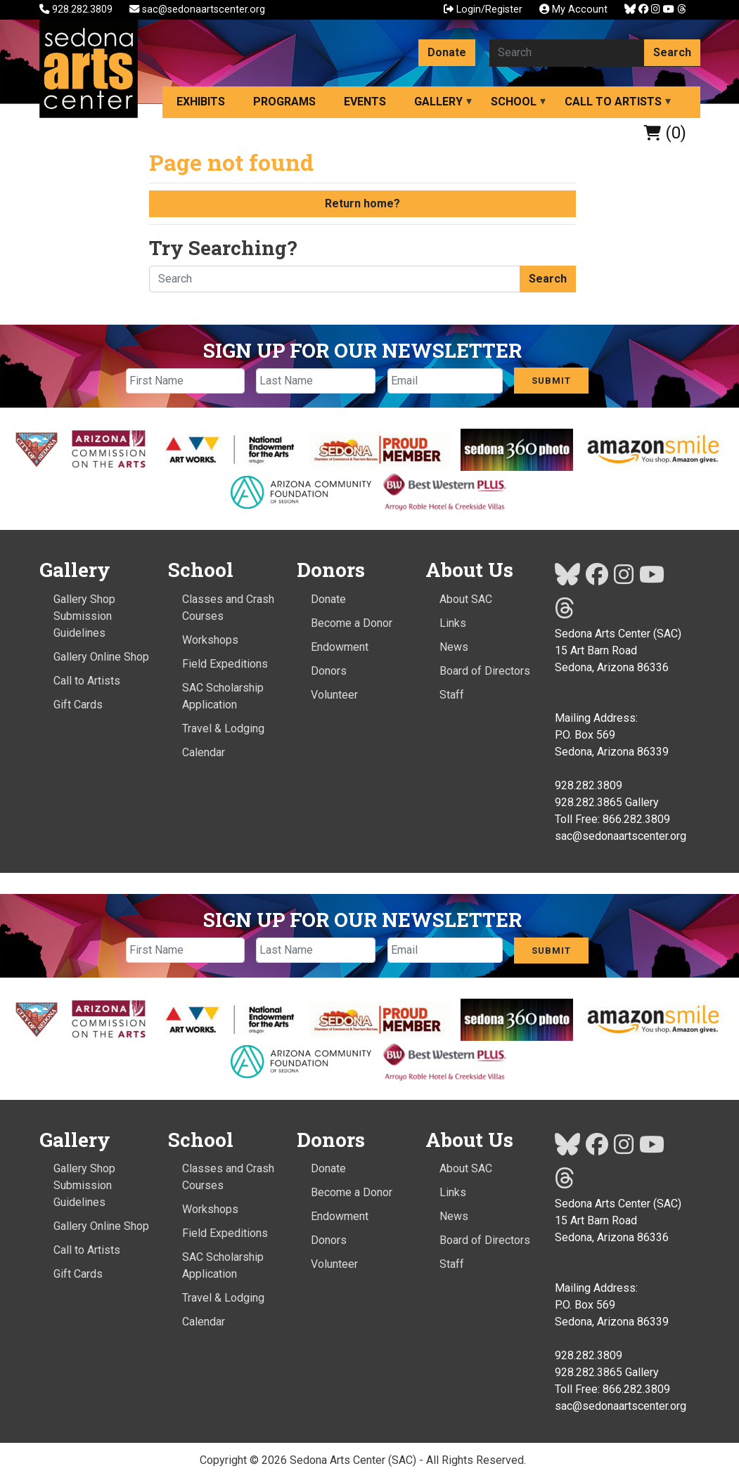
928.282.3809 (77, 9)
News (453, 647)
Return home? (362, 203)
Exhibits (200, 101)
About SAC (465, 599)
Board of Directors (484, 671)
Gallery (438, 101)
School (513, 101)
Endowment (339, 647)
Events (365, 101)
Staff (451, 694)
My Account (573, 9)
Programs (284, 101)
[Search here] (567, 52)
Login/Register (483, 9)
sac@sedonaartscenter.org (197, 9)
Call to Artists (613, 101)
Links (452, 623)
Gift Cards (78, 704)
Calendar (203, 752)
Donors (329, 671)
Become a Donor (351, 623)
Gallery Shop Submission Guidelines (84, 616)
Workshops (210, 640)
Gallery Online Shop (101, 656)
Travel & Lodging (223, 728)
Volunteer (334, 694)
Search (672, 52)
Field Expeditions (225, 663)
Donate (447, 52)
